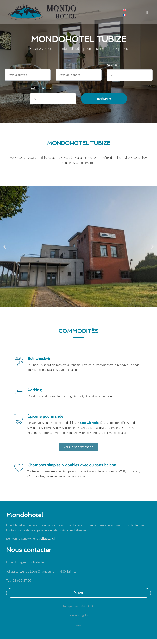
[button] (146, 12)
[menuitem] (125, 9)
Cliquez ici (47, 539)
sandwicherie (89, 423)
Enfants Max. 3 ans (43, 88)
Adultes (112, 64)
